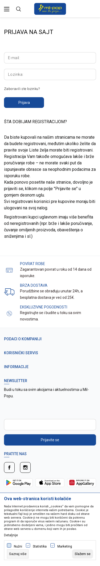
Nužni (18, 546)
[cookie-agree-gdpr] (82, 554)
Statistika (40, 546)
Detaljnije (11, 535)
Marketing (64, 546)
